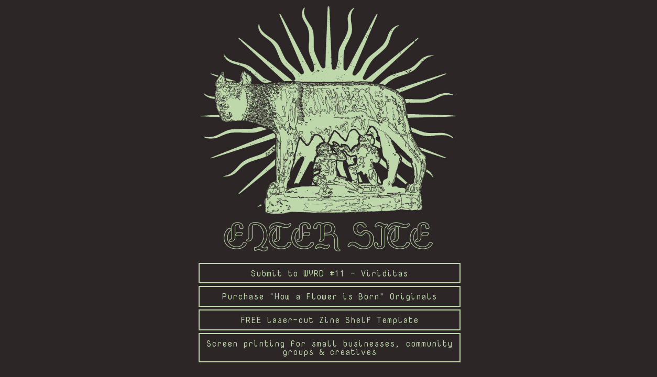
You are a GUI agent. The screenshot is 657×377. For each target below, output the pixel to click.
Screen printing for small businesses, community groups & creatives (329, 348)
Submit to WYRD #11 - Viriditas (329, 273)
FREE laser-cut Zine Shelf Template (329, 320)
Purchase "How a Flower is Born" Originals (329, 296)
